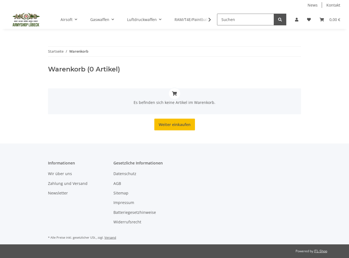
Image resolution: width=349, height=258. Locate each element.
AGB (117, 183)
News (313, 5)
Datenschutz (124, 173)
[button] (297, 19)
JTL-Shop (320, 251)
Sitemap (120, 193)
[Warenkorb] (330, 19)
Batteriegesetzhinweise (134, 212)
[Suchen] (245, 19)
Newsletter (58, 193)
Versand (110, 237)
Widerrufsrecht (127, 221)
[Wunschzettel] (309, 19)
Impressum (123, 202)
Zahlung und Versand (68, 183)
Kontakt (333, 5)
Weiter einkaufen (175, 124)
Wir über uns (60, 173)
